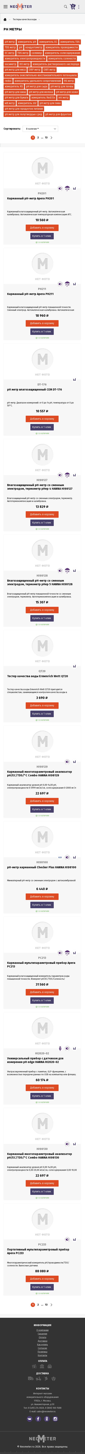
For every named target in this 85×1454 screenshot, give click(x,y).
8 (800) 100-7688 (53, 1408)
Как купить (42, 1344)
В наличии (32, 129)
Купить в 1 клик (41, 236)
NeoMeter (21, 7)
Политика (42, 1352)
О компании (42, 1330)
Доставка (42, 1341)
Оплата (42, 1337)
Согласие (42, 1348)
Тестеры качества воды (25, 19)
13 (46, 137)
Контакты (42, 1355)
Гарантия (42, 1334)
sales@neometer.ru (46, 1411)
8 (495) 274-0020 (36, 1408)
